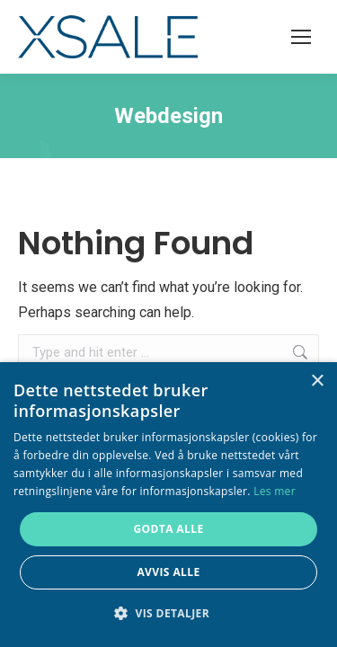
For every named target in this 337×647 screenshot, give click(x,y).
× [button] (317, 381)
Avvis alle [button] (168, 572)
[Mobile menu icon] (301, 37)
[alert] (168, 504)
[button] (168, 613)
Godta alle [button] (168, 528)
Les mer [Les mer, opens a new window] (274, 491)
